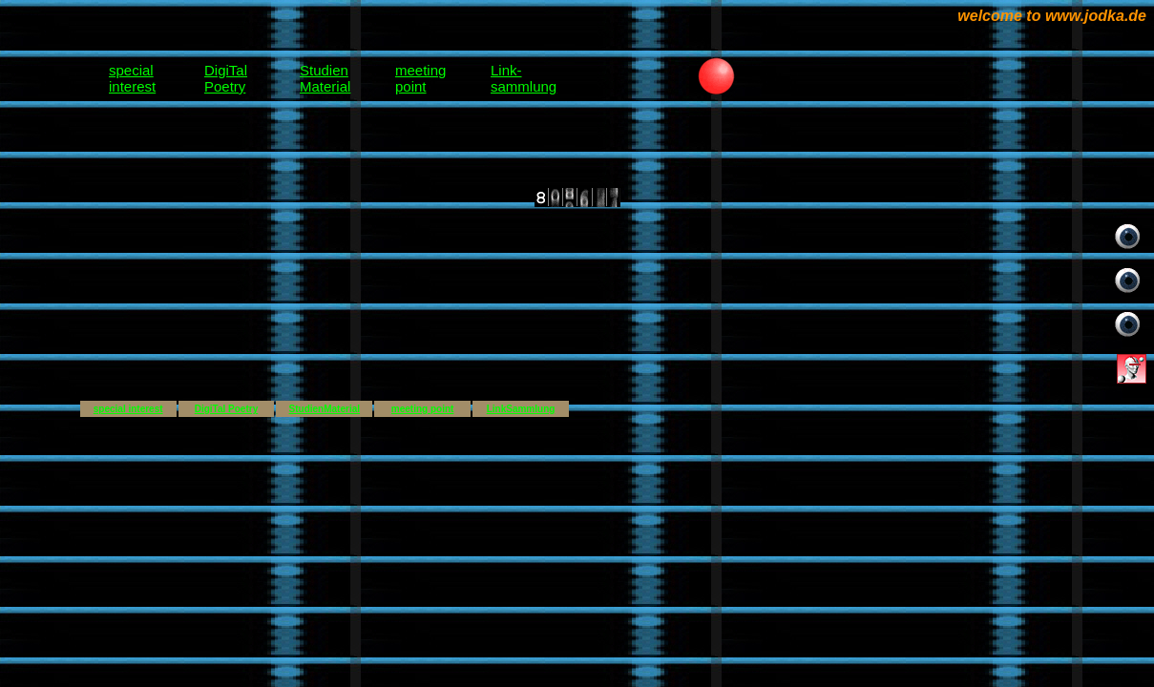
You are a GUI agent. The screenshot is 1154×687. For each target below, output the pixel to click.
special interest (128, 409)
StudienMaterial (325, 78)
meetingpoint (420, 78)
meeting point (422, 409)
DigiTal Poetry (227, 409)
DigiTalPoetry (225, 78)
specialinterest (132, 78)
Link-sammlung (523, 78)
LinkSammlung (521, 409)
